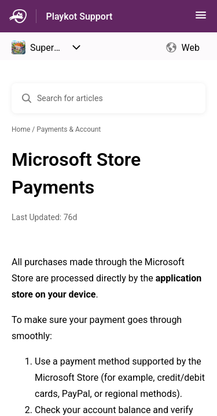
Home (21, 129)
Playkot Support (79, 16)
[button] (201, 18)
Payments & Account (68, 129)
